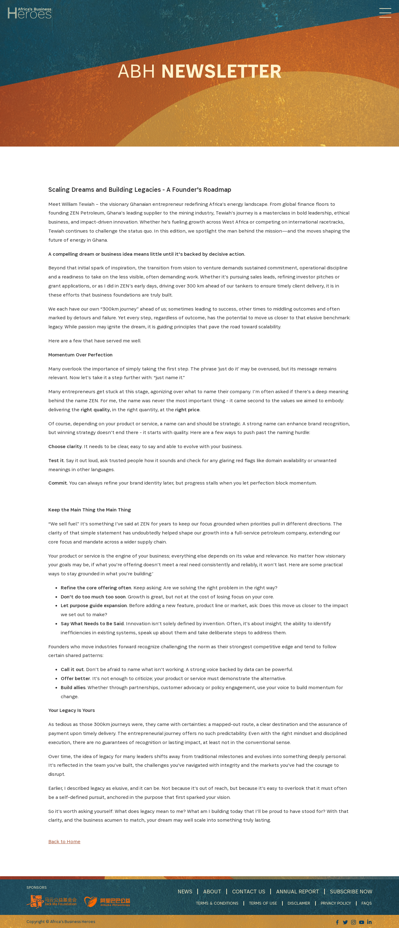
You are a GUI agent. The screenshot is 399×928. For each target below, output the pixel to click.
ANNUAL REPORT (297, 891)
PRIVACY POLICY (336, 903)
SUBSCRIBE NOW (351, 891)
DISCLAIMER (299, 903)
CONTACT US (247, 891)
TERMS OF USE (264, 903)
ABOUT (211, 891)
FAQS (367, 903)
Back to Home (64, 841)
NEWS (183, 891)
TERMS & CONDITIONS (218, 903)
